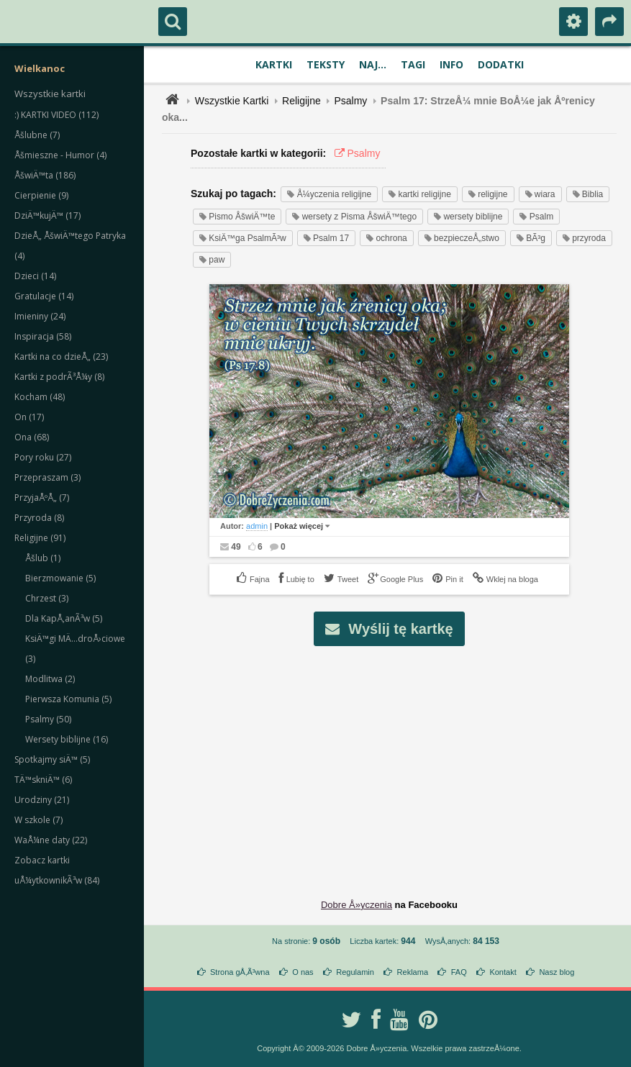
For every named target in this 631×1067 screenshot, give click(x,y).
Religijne (301, 100)
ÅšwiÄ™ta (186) (45, 175)
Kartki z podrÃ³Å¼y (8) (59, 377)
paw (211, 260)
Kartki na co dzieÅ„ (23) (61, 356)
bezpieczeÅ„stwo (462, 238)
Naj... (372, 64)
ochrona (386, 238)
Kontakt (502, 972)
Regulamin (355, 972)
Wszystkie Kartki (232, 100)
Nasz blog (556, 972)
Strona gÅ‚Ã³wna (240, 972)
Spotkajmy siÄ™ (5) (52, 759)
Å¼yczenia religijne (329, 194)
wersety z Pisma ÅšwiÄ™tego (354, 217)
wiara (540, 194)
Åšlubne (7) (37, 135)
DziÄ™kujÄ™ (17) (47, 215)
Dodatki (501, 64)
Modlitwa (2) (50, 679)
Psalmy (350, 100)
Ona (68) (31, 437)
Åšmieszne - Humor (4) (60, 155)
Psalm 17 (326, 238)
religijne (488, 194)
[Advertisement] (397, 761)
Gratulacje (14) (43, 296)
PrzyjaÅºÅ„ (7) (41, 497)
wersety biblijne (468, 217)
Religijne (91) (39, 538)
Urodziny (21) (41, 800)
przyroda (584, 238)
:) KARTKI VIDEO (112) (56, 115)
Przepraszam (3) (47, 477)
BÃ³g (531, 238)
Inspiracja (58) (42, 336)
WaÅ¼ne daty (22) (50, 840)
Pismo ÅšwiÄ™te (237, 217)
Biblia (588, 194)
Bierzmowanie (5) (60, 578)
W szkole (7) (38, 820)
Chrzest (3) (46, 598)
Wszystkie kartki (50, 93)
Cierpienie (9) (41, 195)
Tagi (413, 64)
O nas (302, 972)
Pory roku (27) (42, 457)
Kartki (273, 64)
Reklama (412, 972)
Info (451, 64)
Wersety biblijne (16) (66, 739)
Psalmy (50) (48, 719)
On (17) (29, 417)
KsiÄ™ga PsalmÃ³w (242, 238)
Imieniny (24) (39, 316)
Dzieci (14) (35, 276)
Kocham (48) (39, 397)
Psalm (536, 217)
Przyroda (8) (39, 518)
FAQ (459, 972)
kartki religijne (420, 194)
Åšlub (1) (42, 558)
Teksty (326, 64)
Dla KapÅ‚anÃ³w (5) (63, 618)
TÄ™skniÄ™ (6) (43, 779)
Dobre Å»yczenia (356, 904)
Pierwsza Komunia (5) (68, 699)
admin (257, 526)
